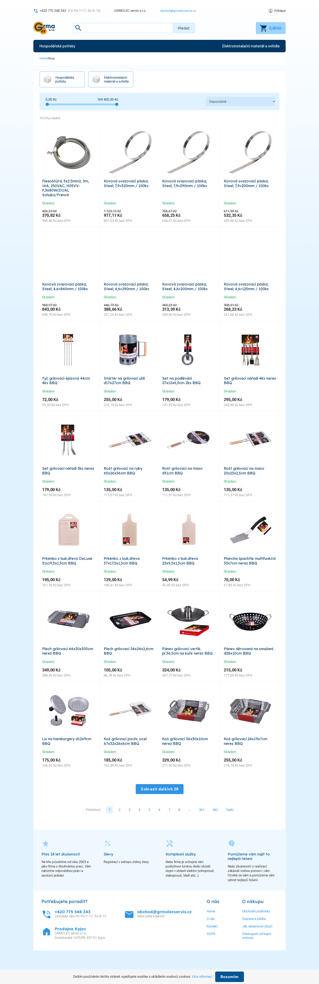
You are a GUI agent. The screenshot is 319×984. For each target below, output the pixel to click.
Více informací (202, 977)
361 (201, 831)
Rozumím (230, 977)
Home (43, 58)
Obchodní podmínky (256, 933)
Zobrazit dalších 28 (159, 810)
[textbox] (134, 28)
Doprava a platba (254, 940)
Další (229, 831)
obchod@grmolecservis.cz (176, 11)
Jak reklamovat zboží (257, 948)
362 (215, 831)
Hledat (184, 28)
